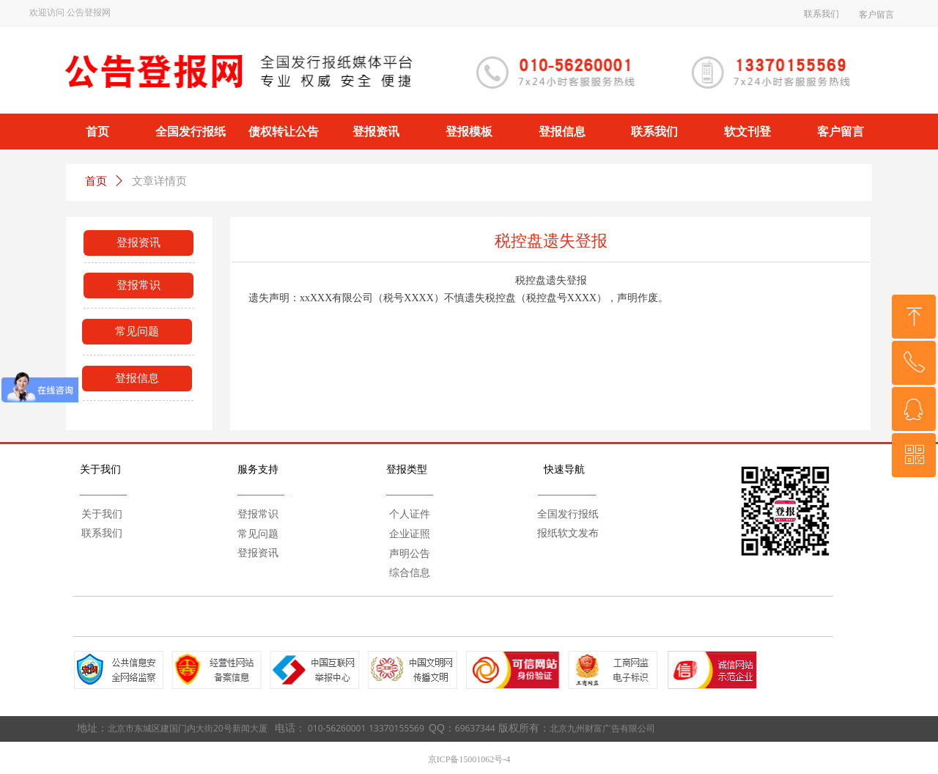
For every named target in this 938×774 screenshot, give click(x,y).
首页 (96, 181)
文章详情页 (159, 181)
